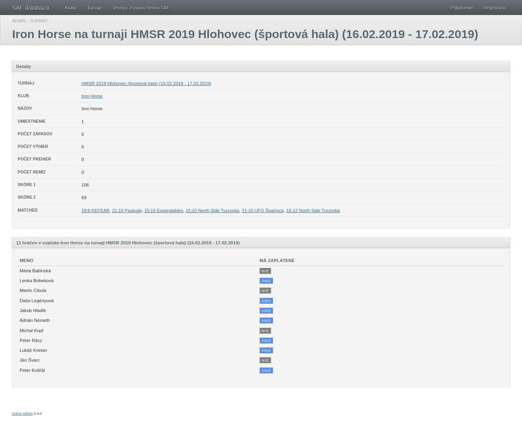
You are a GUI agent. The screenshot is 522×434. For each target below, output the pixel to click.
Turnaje (94, 8)
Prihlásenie (461, 8)
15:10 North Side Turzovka (212, 210)
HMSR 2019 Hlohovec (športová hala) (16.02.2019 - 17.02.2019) (146, 83)
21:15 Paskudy (127, 210)
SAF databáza (30, 7)
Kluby (70, 8)
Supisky (39, 21)
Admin (18, 21)
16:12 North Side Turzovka (313, 210)
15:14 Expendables (163, 210)
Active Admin (22, 414)
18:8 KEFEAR (95, 210)
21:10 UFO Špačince (263, 210)
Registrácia (494, 8)
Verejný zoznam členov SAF (141, 8)
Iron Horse (92, 96)
